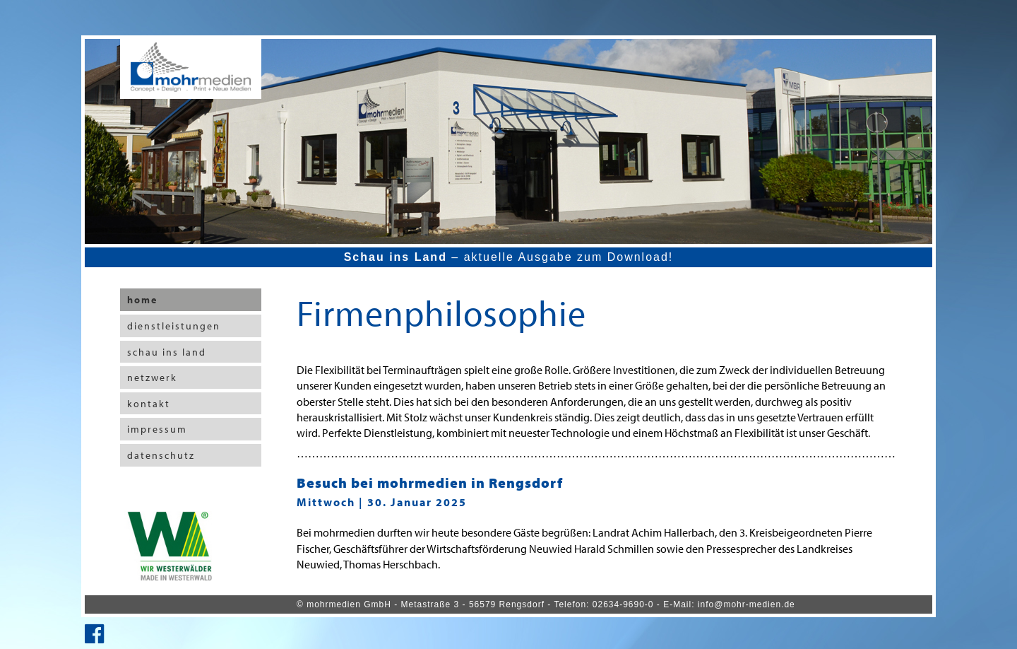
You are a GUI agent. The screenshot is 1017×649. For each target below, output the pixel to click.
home (142, 299)
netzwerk (152, 377)
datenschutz (161, 455)
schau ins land (166, 352)
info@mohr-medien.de (746, 604)
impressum (157, 429)
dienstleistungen (173, 326)
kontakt (148, 403)
